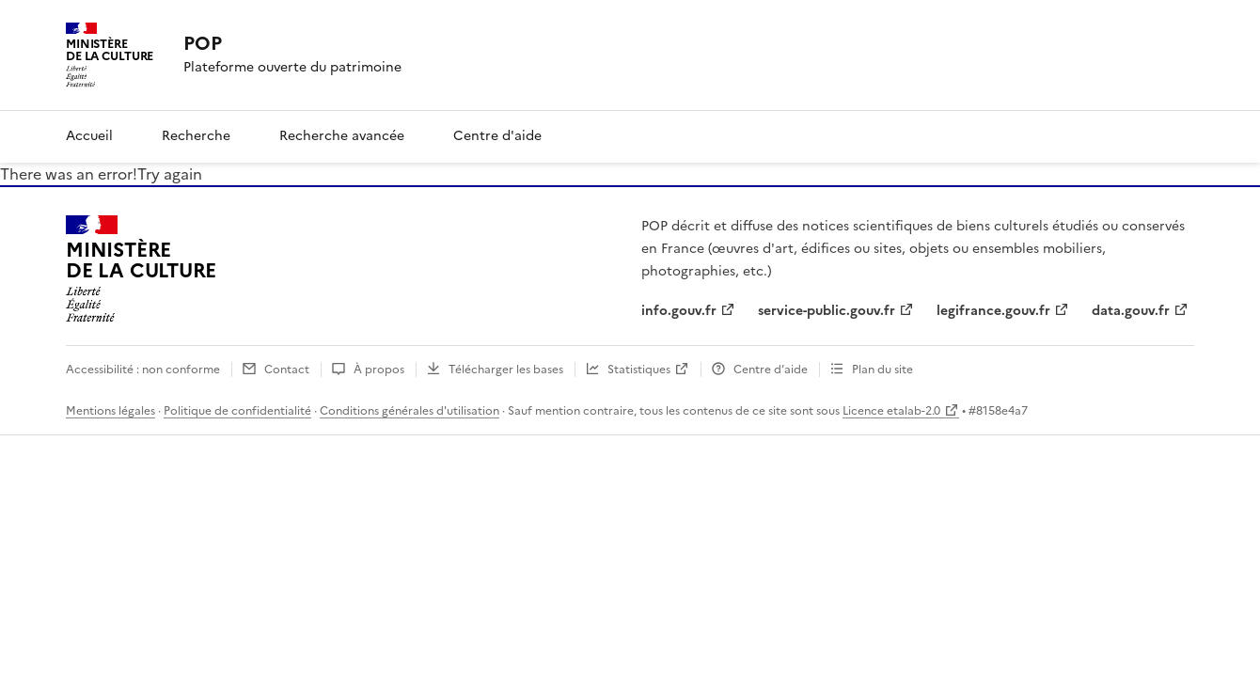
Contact (286, 369)
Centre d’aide (770, 369)
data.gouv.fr (1131, 311)
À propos (379, 369)
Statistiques (638, 369)
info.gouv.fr (679, 311)
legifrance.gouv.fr (993, 311)
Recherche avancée (341, 136)
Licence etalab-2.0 (891, 410)
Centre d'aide (497, 136)
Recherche (196, 136)
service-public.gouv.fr (826, 311)
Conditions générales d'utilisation (409, 410)
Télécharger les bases (506, 369)
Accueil (89, 136)
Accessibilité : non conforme (143, 369)
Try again (169, 174)
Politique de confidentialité (237, 410)
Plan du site (882, 369)
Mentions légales (110, 410)
